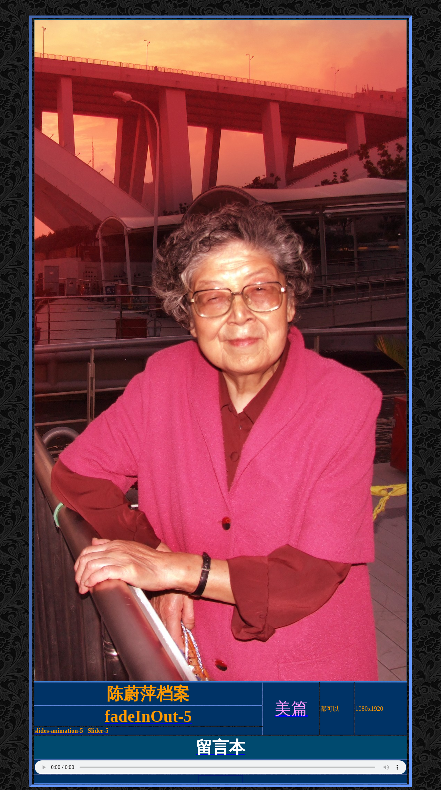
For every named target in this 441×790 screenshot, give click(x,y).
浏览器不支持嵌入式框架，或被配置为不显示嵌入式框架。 (220, 767)
